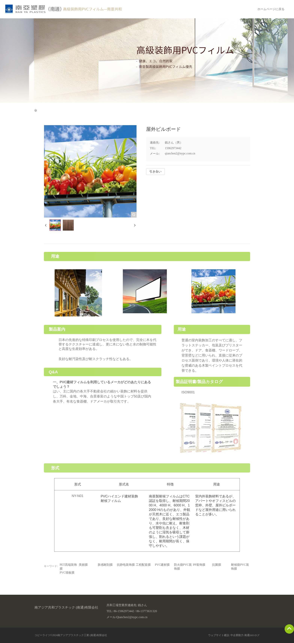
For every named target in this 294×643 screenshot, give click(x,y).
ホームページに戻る (270, 9)
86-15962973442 (124, 611)
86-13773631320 (146, 611)
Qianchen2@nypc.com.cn (131, 617)
